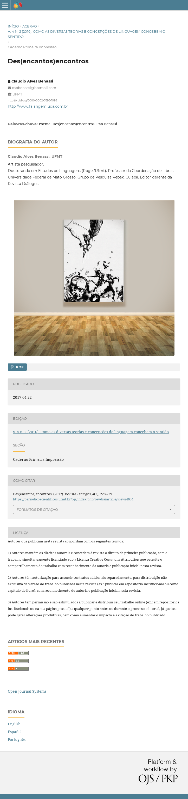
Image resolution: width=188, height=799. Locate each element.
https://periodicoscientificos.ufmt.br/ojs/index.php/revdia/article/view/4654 (73, 499)
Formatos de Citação (37, 509)
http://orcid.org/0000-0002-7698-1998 (32, 100)
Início (13, 26)
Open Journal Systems (27, 691)
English (14, 723)
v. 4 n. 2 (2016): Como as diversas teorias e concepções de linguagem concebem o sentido (86, 34)
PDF (19, 367)
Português (16, 739)
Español (15, 731)
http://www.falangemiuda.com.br (38, 106)
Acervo (29, 26)
